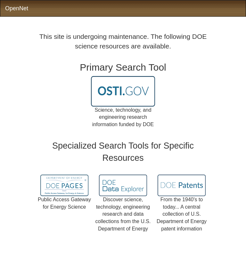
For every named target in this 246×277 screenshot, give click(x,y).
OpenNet (16, 8)
